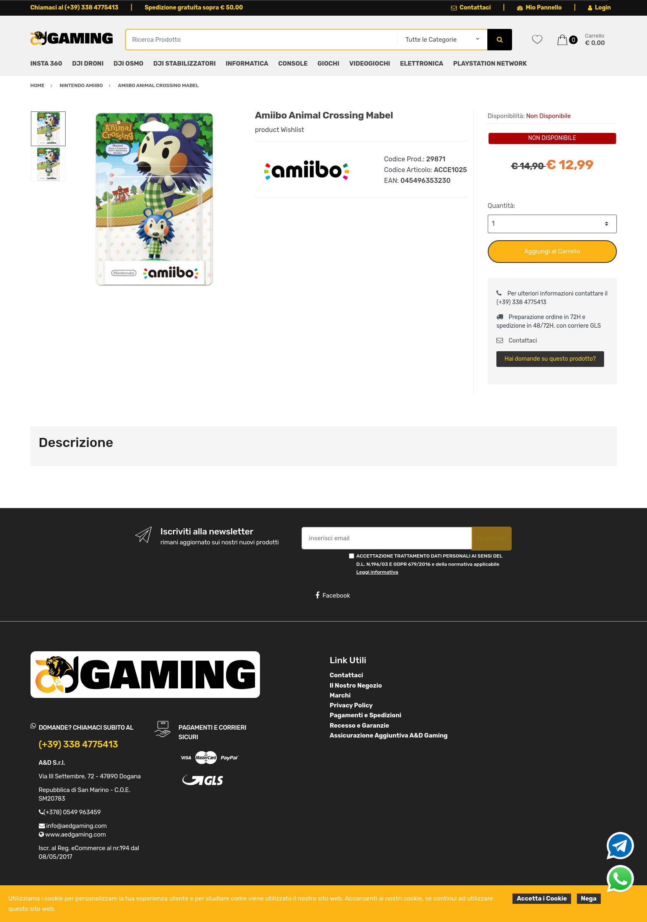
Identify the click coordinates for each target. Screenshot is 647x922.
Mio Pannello (539, 7)
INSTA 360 (46, 63)
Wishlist (292, 130)
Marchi (340, 695)
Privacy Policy (351, 705)
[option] (154, 199)
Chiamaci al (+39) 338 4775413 (75, 7)
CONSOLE (292, 63)
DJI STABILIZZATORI (184, 63)
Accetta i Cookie (542, 898)
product (267, 130)
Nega (589, 898)
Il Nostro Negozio (356, 685)
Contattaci (471, 7)
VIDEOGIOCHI (369, 63)
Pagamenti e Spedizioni (365, 715)
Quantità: (501, 206)
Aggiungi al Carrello (552, 251)
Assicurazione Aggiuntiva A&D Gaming (389, 735)
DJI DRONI (88, 63)
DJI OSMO (128, 63)
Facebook (332, 595)
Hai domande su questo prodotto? (550, 358)
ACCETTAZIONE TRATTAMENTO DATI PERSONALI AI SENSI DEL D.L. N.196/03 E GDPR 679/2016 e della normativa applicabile (430, 564)
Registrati (491, 538)
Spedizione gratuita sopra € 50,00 (193, 7)
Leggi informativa (377, 572)
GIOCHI (328, 63)
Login (599, 7)
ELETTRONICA (421, 63)
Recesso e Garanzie (359, 725)
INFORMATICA (247, 63)
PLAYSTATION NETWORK (490, 63)
